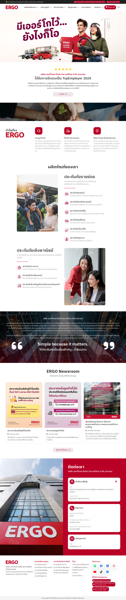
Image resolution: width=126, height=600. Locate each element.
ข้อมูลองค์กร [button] (73, 7)
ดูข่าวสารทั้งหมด (63, 450)
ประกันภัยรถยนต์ (40, 564)
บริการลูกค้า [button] (46, 7)
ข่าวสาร (75, 572)
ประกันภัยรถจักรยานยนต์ (43, 567)
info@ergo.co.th (75, 546)
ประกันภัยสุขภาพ (40, 576)
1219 (113, 2)
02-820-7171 (89, 2)
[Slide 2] (63, 59)
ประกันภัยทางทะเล (60, 564)
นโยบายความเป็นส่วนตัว (80, 564)
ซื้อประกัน (110, 7)
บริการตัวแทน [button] (59, 7)
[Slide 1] (60, 59)
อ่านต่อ (63, 94)
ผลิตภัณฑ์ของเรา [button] (31, 7)
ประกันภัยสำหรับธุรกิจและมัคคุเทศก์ (61, 571)
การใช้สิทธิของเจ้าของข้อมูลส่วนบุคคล (80, 568)
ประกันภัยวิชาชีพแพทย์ (61, 567)
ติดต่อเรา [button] (98, 7)
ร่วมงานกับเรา (86, 7)
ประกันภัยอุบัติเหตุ (41, 573)
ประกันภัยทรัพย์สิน (41, 570)
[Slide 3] (66, 59)
